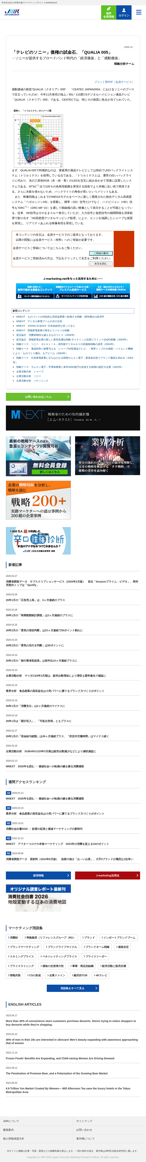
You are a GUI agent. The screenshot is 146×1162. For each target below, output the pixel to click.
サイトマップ (84, 1121)
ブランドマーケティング (24, 946)
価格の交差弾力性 (53, 966)
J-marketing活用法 (107, 875)
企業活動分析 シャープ (30, 371)
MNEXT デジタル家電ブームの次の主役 (39, 321)
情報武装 (15, 975)
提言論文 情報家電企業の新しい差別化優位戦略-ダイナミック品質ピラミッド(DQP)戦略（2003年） (72, 339)
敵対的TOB (80, 975)
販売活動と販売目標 (114, 966)
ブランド (89, 937)
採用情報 (38, 875)
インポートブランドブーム (119, 937)
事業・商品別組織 (83, 966)
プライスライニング (22, 966)
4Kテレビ (101, 975)
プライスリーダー (96, 956)
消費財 (14, 937)
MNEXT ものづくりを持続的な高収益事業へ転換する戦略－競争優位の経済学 (60, 316)
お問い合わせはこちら (38, 396)
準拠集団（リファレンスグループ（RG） (51, 937)
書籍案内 (8, 1129)
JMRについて (11, 1121)
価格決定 (123, 946)
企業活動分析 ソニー (28, 376)
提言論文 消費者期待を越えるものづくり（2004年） (46, 335)
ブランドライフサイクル (62, 946)
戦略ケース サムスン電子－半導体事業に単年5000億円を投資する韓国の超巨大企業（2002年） (70, 367)
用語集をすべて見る (72, 988)
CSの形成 (35, 975)
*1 (38, 185)
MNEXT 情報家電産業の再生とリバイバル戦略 (43, 330)
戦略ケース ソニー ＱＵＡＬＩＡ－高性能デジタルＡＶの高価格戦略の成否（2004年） (66, 344)
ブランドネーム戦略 (98, 946)
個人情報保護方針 (13, 1138)
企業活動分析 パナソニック (32, 380)
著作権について (85, 1138)
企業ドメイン (57, 975)
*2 (26, 207)
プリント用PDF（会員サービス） (114, 81)
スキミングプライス (22, 956)
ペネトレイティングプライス (59, 956)
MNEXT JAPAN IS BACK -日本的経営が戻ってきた (45, 325)
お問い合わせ (84, 1129)
